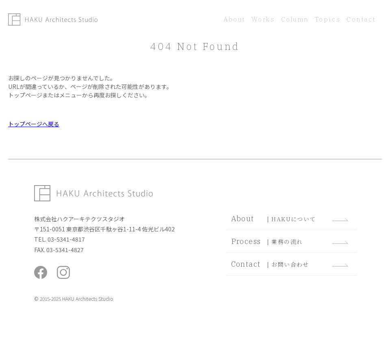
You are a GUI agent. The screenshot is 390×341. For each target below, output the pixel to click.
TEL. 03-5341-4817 (59, 239)
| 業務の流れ (289, 241)
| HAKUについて (289, 218)
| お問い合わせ (289, 264)
